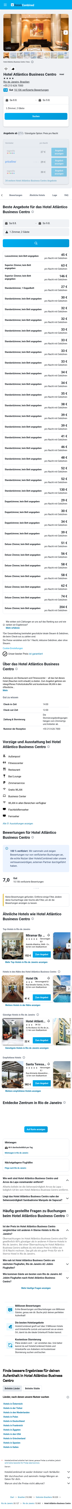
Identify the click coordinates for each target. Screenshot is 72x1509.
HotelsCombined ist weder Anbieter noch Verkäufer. (37, 1472)
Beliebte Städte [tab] (32, 1388)
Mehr (5, 690)
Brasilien (21, 1497)
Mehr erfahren (13, 628)
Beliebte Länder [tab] (12, 1388)
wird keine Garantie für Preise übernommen (22, 1463)
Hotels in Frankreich (13, 1425)
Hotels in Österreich (13, 1404)
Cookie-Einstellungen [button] (13, 648)
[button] (5, 4)
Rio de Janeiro (7, 1503)
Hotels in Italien (11, 1447)
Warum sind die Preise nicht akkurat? (37, 1483)
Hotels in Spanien (11, 1443)
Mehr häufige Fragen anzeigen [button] (36, 1288)
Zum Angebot (41, 954)
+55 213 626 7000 (13, 85)
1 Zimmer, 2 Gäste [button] (15, 108)
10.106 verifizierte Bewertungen (31, 89)
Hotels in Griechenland (14, 1438)
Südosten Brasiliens (44, 1497)
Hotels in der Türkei (12, 1408)
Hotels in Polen (10, 1417)
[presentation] (32, 61)
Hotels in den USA (12, 1434)
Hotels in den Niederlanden (16, 1412)
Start (12, 1497)
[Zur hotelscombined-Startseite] (22, 4)
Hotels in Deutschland (14, 1421)
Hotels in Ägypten (12, 1430)
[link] (26, 962)
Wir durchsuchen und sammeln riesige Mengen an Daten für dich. (37, 1478)
